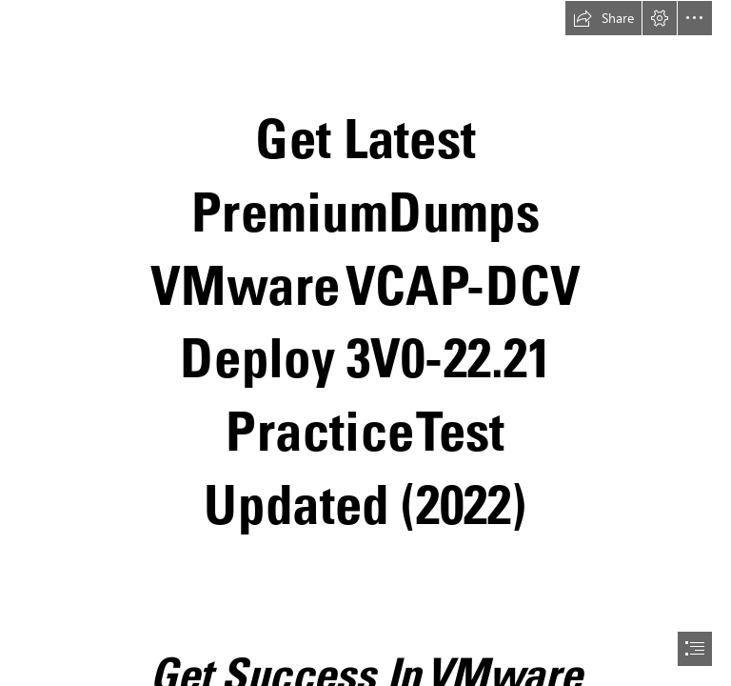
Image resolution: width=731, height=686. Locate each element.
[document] (365, 343)
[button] (603, 18)
